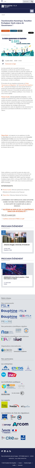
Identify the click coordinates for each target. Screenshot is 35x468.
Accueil (3, 14)
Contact (20, 462)
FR (2, 1)
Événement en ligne (10, 64)
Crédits (14, 465)
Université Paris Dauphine (25, 85)
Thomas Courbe (7, 189)
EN (5, 1)
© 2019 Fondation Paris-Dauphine (9, 462)
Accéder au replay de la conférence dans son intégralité (18, 210)
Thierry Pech (6, 195)
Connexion (20, 465)
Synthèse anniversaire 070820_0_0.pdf (13, 218)
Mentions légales (27, 462)
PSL (3, 86)
